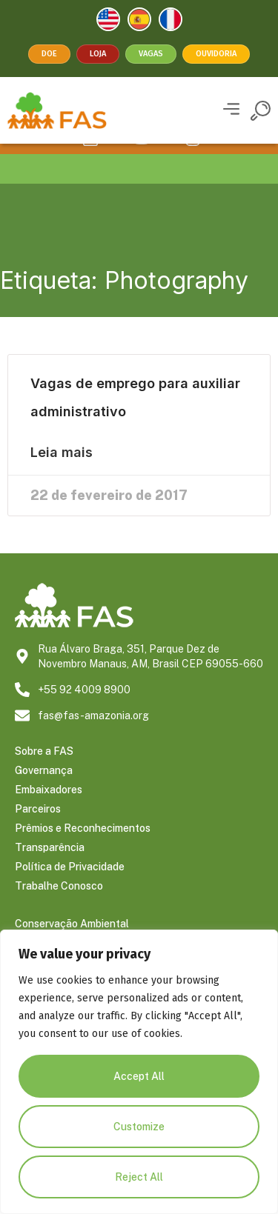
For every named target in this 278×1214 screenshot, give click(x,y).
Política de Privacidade (70, 887)
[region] (139, 1072)
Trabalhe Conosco (59, 907)
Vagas (151, 54)
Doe (49, 54)
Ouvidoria (216, 54)
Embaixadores (48, 810)
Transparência (50, 868)
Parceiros (38, 830)
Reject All (139, 1177)
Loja (98, 54)
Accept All (139, 1076)
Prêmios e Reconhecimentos (82, 849)
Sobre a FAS (44, 772)
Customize (139, 1127)
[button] (231, 110)
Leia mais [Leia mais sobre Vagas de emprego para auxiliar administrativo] (61, 473)
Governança (44, 791)
